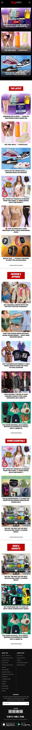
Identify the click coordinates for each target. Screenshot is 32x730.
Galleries (4, 681)
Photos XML (5, 688)
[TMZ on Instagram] (21, 711)
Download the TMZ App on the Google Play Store (24, 724)
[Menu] (2, 2)
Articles (4, 667)
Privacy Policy (11, 700)
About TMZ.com (6, 655)
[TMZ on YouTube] (17, 711)
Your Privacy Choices (7, 665)
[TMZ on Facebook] (10, 711)
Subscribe (27, 703)
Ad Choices (5, 662)
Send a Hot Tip (21, 658)
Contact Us (20, 655)
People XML (5, 686)
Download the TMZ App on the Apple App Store (8, 724)
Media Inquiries (21, 665)
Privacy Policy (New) (7, 658)
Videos (4, 690)
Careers (19, 660)
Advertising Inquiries (22, 662)
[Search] (29, 2)
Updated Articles (6, 672)
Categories (5, 676)
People (4, 683)
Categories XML (6, 679)
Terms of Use (5, 660)
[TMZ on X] (14, 711)
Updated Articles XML (7, 674)
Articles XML (5, 669)
